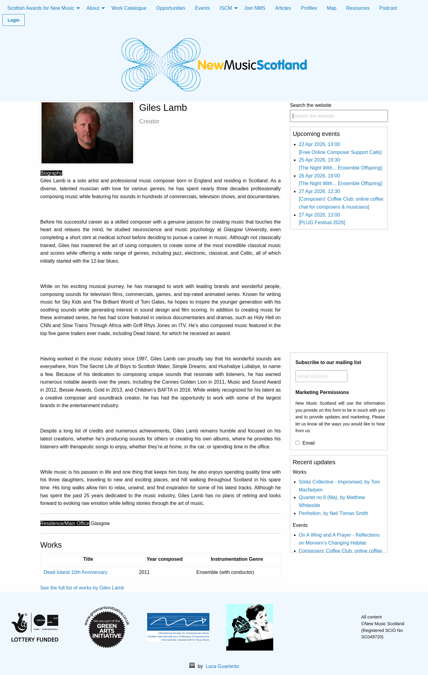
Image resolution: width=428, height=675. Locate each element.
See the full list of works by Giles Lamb (82, 587)
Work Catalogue (128, 8)
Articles (283, 8)
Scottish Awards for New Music (40, 8)
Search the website (339, 112)
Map (331, 8)
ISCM (226, 8)
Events (202, 8)
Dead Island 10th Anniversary (75, 572)
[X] (326, 627)
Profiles (309, 8)
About (92, 8)
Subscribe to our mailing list (328, 362)
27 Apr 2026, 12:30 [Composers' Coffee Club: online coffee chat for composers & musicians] (341, 199)
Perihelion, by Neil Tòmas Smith (333, 513)
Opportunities (170, 8)
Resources (357, 8)
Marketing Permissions (322, 392)
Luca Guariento (222, 666)
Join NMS (254, 8)
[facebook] (316, 627)
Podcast (388, 8)
